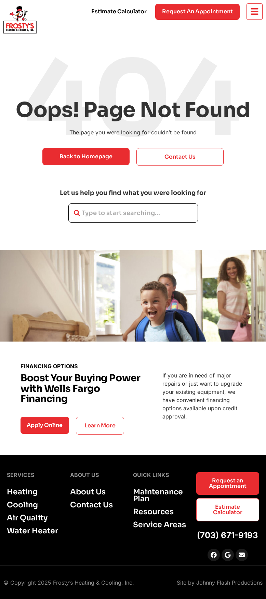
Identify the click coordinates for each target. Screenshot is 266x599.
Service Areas (159, 524)
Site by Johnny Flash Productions (220, 582)
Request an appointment (197, 11)
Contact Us (91, 505)
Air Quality (27, 518)
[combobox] (133, 213)
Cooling (22, 505)
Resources (153, 511)
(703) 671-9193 (227, 535)
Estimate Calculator (119, 11)
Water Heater (32, 531)
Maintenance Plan (158, 495)
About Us (88, 492)
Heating (22, 492)
